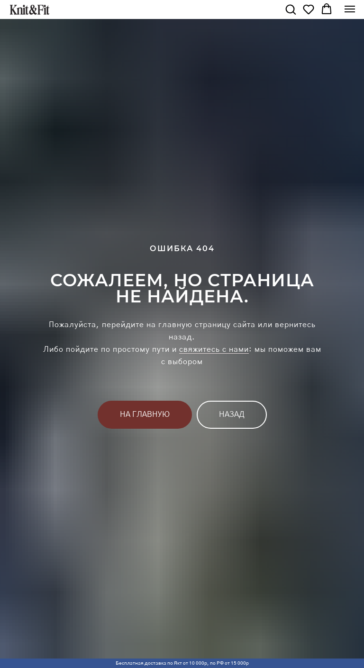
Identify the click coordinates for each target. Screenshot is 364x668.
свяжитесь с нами (214, 349)
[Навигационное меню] (350, 9)
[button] (290, 9)
